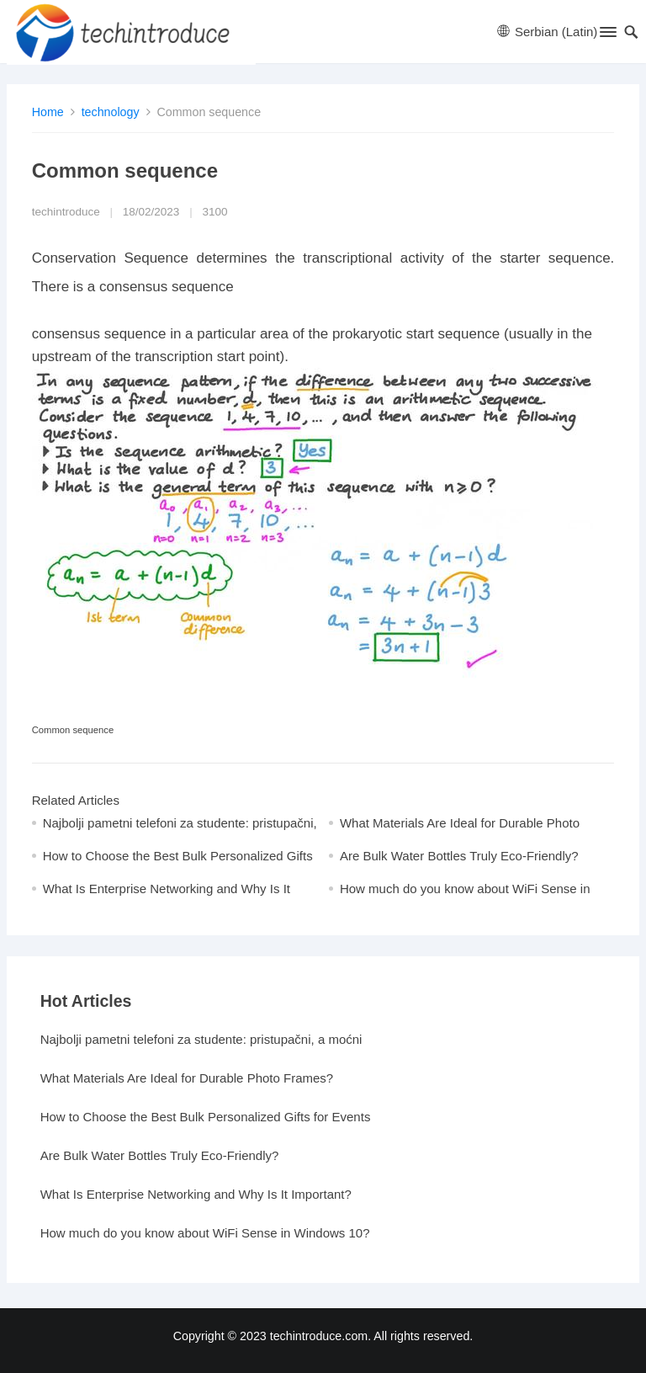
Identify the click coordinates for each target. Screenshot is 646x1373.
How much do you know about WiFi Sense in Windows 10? (205, 1233)
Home (48, 112)
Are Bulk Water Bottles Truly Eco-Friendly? (459, 856)
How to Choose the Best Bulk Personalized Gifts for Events (205, 1117)
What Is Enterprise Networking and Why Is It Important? (196, 1194)
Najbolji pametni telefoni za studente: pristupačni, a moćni (201, 1039)
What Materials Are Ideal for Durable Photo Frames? (187, 1078)
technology (111, 112)
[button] (607, 35)
